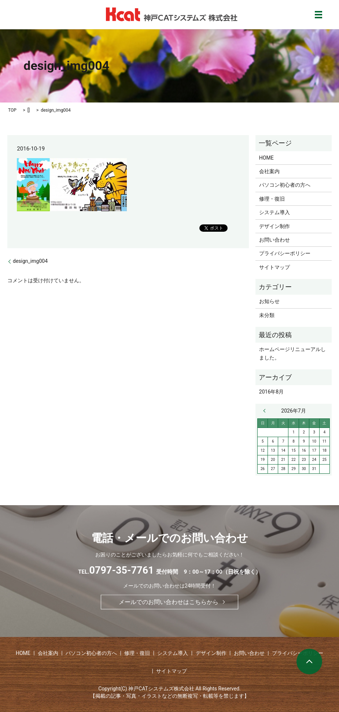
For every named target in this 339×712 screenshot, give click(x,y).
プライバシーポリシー (284, 253)
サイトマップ (274, 267)
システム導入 (274, 212)
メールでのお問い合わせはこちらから (168, 602)
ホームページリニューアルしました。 (292, 353)
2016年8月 (271, 392)
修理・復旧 (272, 199)
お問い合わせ (274, 240)
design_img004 (30, 261)
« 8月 (266, 410)
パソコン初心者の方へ (284, 185)
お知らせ (269, 301)
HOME (266, 158)
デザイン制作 (274, 226)
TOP (12, 110)
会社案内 (269, 171)
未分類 (266, 315)
